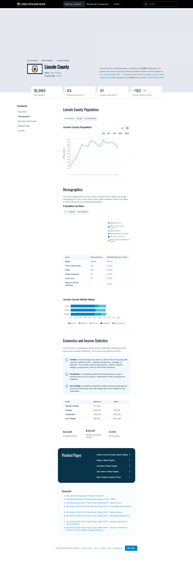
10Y (108, 133)
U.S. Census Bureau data (109, 74)
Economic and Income (27, 121)
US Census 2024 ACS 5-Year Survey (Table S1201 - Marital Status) (94, 523)
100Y (127, 133)
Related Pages (24, 126)
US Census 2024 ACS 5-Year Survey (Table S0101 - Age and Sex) (94, 514)
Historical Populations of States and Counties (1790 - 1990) (91, 510)
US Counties (32, 60)
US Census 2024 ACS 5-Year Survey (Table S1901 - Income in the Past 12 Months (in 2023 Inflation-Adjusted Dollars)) (97, 539)
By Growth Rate (90, 118)
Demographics (24, 116)
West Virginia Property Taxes (109, 488)
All (103, 133)
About (109, 559)
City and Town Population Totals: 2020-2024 (85, 507)
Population (22, 112)
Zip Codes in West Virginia (108, 482)
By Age (79, 118)
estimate (150, 71)
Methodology (117, 559)
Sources (21, 131)
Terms (96, 559)
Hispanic (72, 218)
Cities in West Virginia (106, 471)
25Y (114, 133)
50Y (120, 133)
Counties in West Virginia (107, 477)
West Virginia (47, 60)
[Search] (162, 4)
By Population (69, 118)
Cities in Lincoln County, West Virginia (112, 465)
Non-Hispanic (83, 218)
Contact (103, 559)
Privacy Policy (87, 559)
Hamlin (59, 76)
